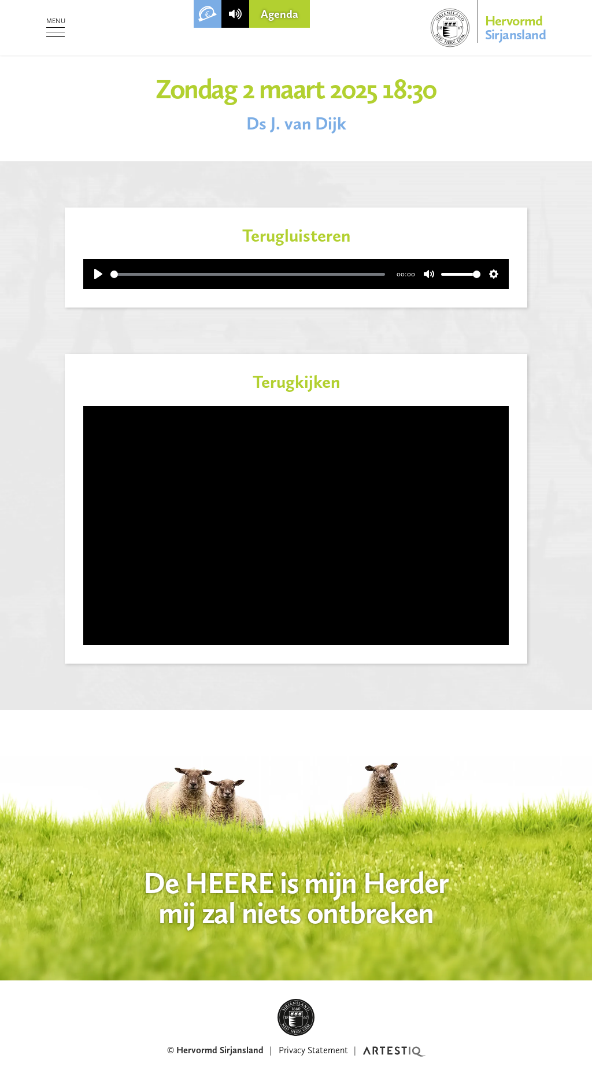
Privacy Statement (313, 1050)
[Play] (98, 274)
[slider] (247, 274)
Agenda (279, 14)
